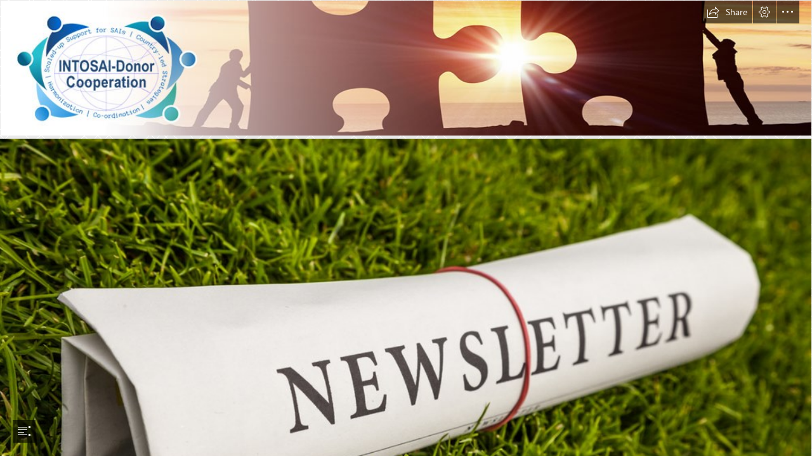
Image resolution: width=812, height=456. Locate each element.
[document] (406, 228)
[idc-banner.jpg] (406, 68)
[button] (727, 12)
